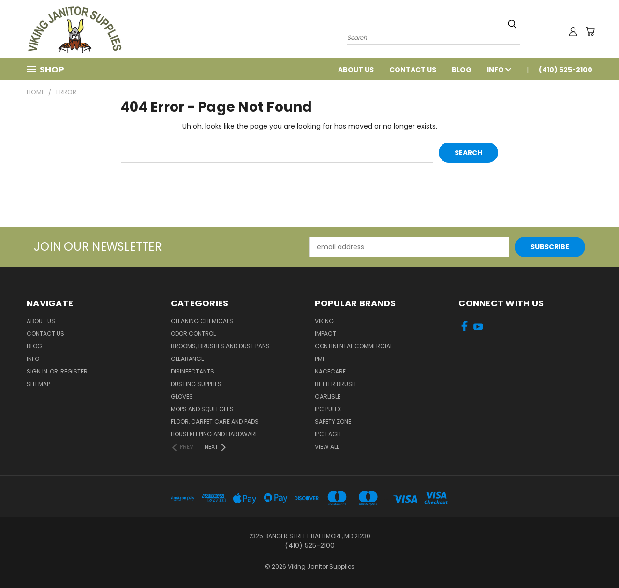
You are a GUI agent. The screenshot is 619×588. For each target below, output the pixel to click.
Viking (324, 321)
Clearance (187, 359)
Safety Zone (333, 421)
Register (74, 371)
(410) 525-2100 (565, 69)
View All (327, 447)
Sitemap (38, 384)
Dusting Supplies (196, 384)
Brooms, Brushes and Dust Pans (220, 346)
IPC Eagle (328, 434)
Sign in (38, 371)
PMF (320, 359)
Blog (462, 69)
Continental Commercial (354, 346)
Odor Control (193, 334)
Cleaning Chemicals (202, 321)
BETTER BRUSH (335, 384)
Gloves (182, 396)
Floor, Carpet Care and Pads (215, 421)
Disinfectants (192, 371)
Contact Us (412, 69)
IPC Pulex (328, 409)
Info (499, 69)
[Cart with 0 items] (590, 31)
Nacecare (330, 371)
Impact (325, 334)
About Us (356, 69)
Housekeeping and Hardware (214, 434)
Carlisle (327, 396)
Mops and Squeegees (202, 409)
